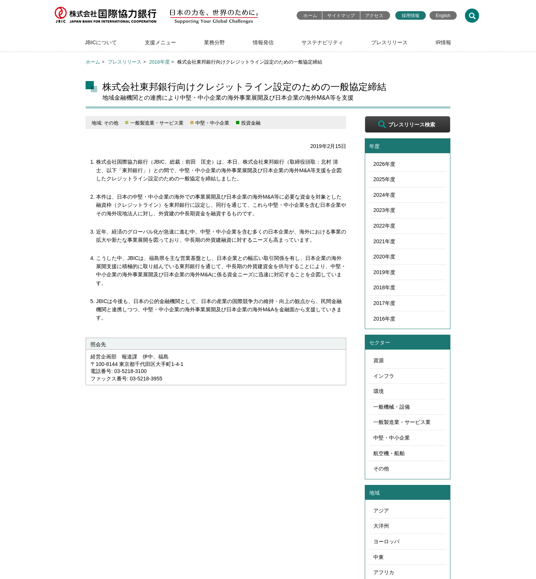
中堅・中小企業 (391, 438)
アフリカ (383, 572)
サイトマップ (341, 15)
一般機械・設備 (391, 407)
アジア (381, 511)
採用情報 (410, 15)
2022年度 (384, 226)
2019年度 (384, 272)
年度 (374, 146)
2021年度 (384, 241)
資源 (378, 360)
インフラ (383, 376)
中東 (378, 557)
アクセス (374, 15)
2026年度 (384, 164)
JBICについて (101, 42)
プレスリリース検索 (411, 125)
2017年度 (384, 303)
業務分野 (214, 42)
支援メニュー (160, 42)
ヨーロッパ (386, 541)
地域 (374, 493)
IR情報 (443, 42)
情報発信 (263, 42)
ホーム (310, 15)
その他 (381, 469)
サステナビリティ (322, 42)
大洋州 (381, 526)
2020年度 (384, 257)
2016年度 (384, 319)
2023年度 (384, 210)
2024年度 (384, 195)
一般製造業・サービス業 (402, 422)
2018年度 (159, 62)
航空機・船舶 (389, 453)
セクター (379, 342)
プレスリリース (389, 42)
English (443, 15)
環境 (378, 391)
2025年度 (384, 179)
